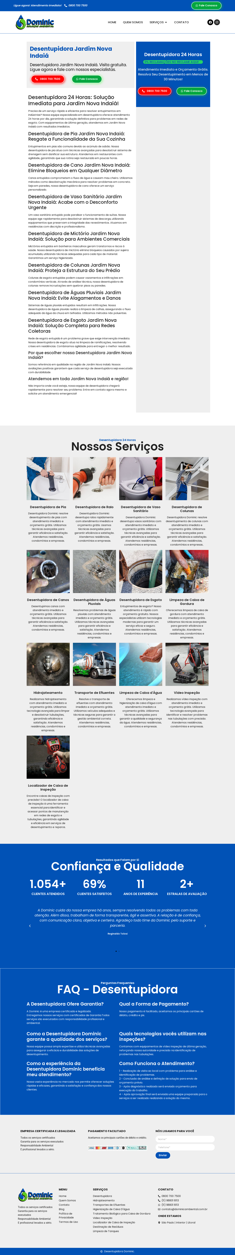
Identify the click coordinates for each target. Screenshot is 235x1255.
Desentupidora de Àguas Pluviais (94, 602)
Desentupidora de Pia (48, 507)
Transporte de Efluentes (94, 692)
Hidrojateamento (48, 692)
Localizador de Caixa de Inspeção (48, 787)
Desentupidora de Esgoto (141, 600)
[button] (30, 926)
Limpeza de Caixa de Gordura (187, 602)
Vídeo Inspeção (187, 692)
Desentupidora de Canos (48, 600)
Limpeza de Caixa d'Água (141, 692)
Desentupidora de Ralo (94, 507)
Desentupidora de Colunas (187, 509)
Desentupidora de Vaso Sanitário (140, 509)
